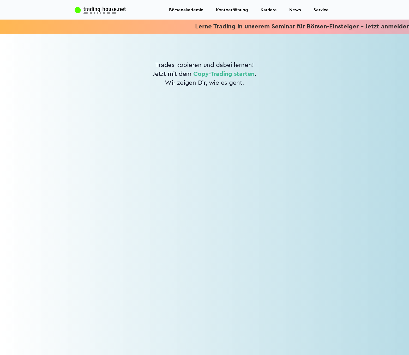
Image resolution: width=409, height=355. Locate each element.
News (295, 10)
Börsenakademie (186, 10)
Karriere (269, 10)
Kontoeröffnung (232, 10)
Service (321, 10)
